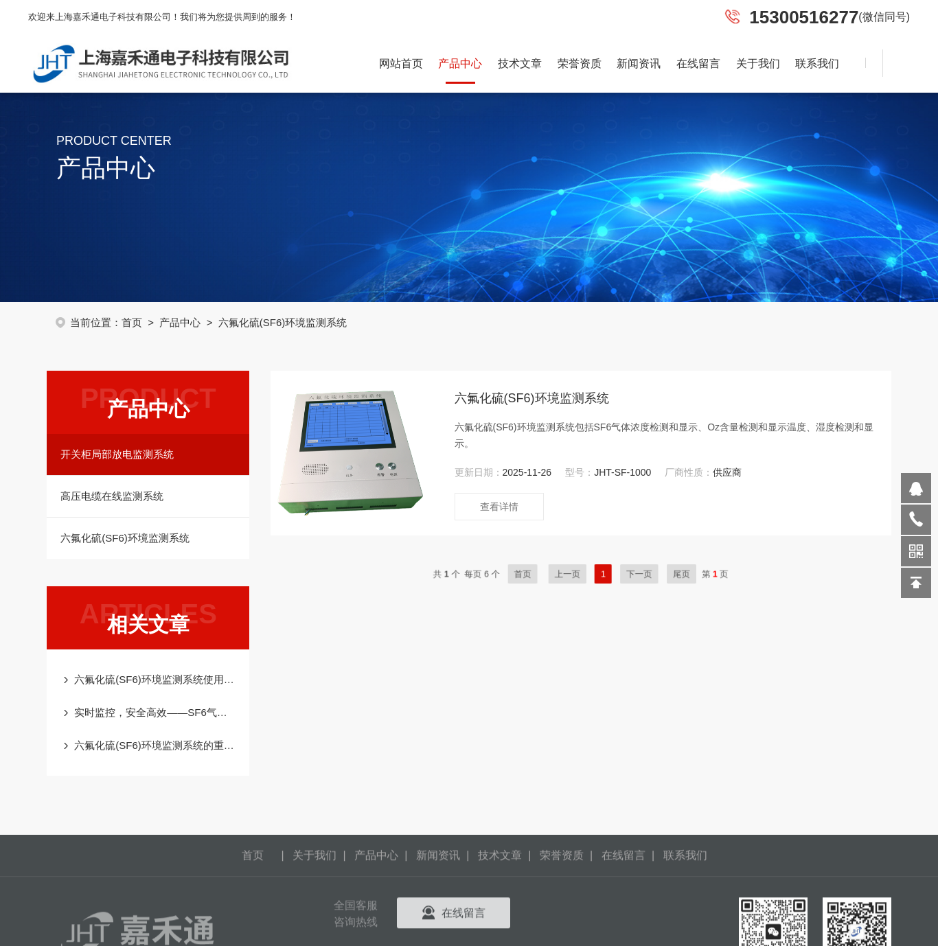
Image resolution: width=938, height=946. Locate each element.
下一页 (643, 573)
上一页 (592, 573)
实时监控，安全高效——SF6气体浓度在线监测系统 (148, 712)
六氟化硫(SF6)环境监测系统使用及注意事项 (148, 679)
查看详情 (520, 506)
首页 (140, 322)
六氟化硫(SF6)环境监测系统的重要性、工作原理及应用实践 (148, 745)
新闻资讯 (639, 63)
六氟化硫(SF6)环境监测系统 (118, 538)
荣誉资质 (580, 63)
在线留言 (698, 63)
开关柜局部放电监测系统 (110, 454)
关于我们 (758, 63)
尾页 (673, 573)
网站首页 (401, 63)
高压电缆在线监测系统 (105, 496)
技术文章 (520, 63)
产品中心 (460, 63)
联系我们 (817, 63)
